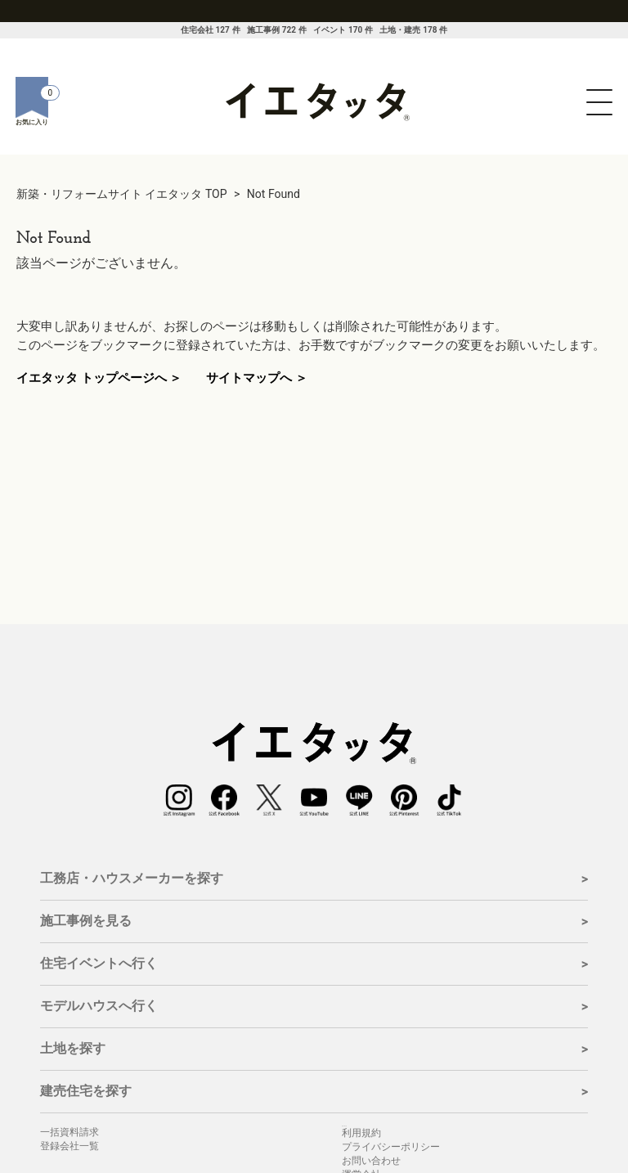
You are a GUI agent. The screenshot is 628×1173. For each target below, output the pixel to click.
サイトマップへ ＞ (256, 378)
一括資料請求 (69, 1132)
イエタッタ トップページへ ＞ (99, 378)
